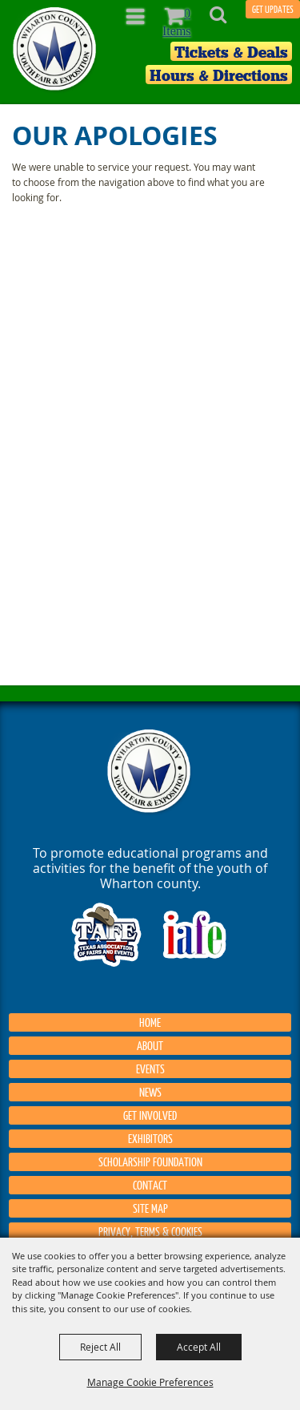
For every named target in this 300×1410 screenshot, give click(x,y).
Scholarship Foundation (150, 1161)
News (150, 1092)
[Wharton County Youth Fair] (55, 49)
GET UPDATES (273, 9)
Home (150, 1022)
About (150, 1045)
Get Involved (150, 1115)
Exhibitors (150, 1138)
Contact (150, 1185)
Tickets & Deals (231, 52)
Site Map (150, 1208)
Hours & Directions (219, 75)
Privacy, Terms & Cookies (150, 1231)
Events (150, 1068)
